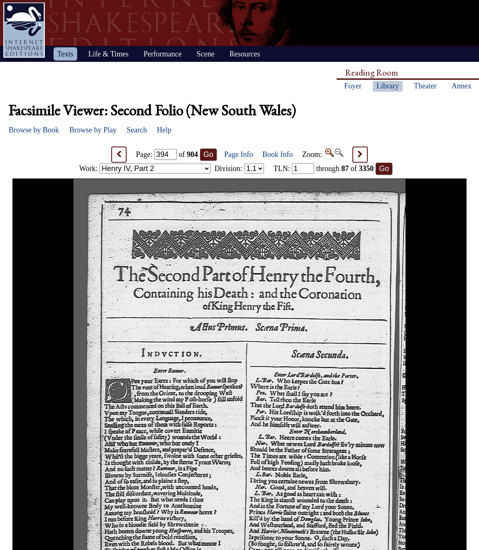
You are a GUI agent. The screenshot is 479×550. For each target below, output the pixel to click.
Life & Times (108, 54)
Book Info (277, 154)
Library (387, 86)
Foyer (353, 86)
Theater (425, 86)
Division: (239, 168)
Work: (144, 168)
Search (137, 130)
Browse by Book (34, 130)
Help (164, 130)
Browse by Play (93, 130)
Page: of (167, 154)
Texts (65, 54)
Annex (462, 86)
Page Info (238, 154)
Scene (206, 54)
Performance (163, 54)
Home (24, 30)
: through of (324, 168)
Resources (245, 54)
